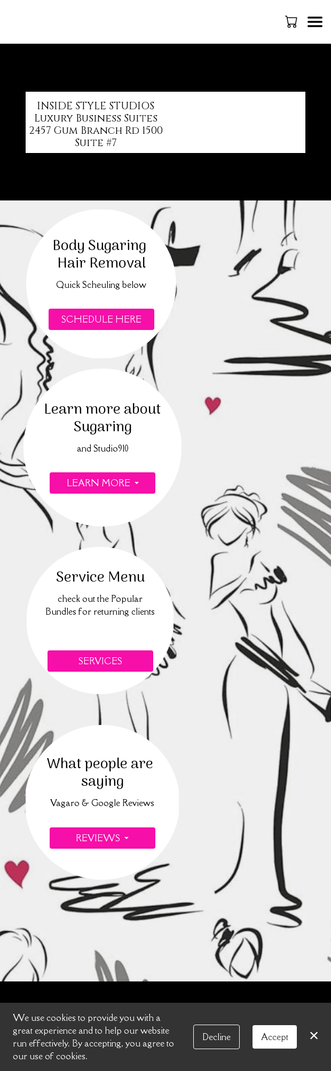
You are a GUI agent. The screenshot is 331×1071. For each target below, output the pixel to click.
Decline (216, 1037)
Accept (274, 1037)
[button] (292, 21)
